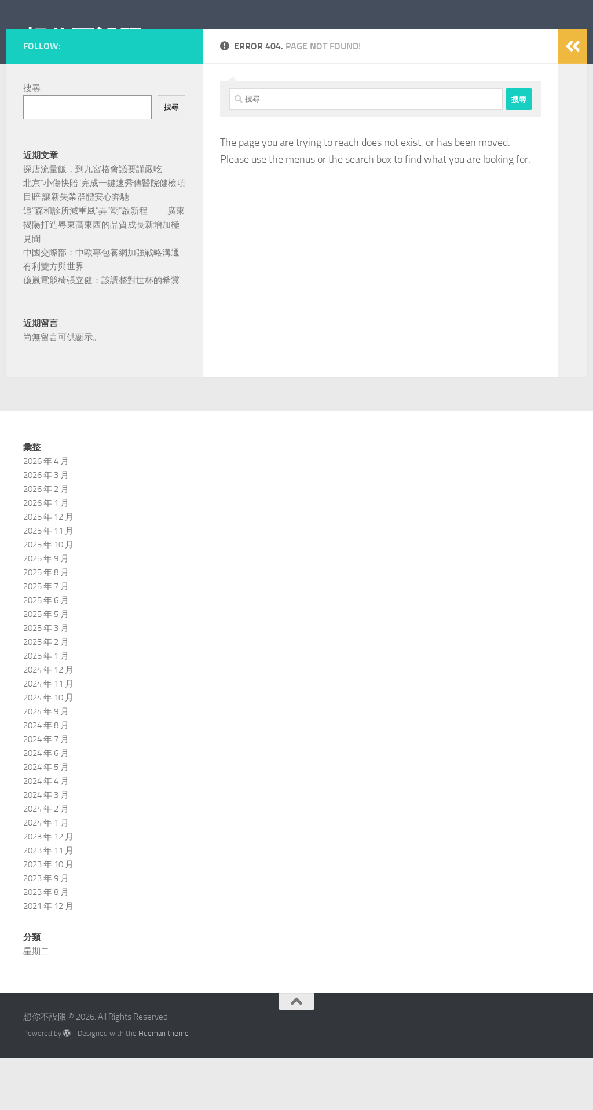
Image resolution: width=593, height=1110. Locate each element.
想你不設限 (83, 39)
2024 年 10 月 (48, 749)
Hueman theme (163, 1085)
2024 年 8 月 (46, 777)
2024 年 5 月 (46, 819)
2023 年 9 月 (46, 930)
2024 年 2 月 (46, 861)
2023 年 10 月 (48, 916)
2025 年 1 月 (46, 708)
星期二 (36, 1003)
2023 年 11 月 (48, 902)
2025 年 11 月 (48, 583)
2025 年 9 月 (46, 610)
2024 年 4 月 (46, 833)
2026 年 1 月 (46, 555)
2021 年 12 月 (48, 958)
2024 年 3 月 (46, 847)
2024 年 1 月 (46, 875)
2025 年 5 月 (46, 666)
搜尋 (32, 140)
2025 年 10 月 (48, 596)
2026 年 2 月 (46, 541)
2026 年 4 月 (46, 513)
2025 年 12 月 (48, 569)
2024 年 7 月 (46, 791)
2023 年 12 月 (48, 888)
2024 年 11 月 (48, 736)
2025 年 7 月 (46, 638)
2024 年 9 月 (46, 763)
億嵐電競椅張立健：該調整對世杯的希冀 (101, 332)
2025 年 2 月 (46, 694)
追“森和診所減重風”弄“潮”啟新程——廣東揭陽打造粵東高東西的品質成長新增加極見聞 (104, 277)
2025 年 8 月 (46, 624)
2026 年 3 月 (46, 527)
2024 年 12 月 (48, 722)
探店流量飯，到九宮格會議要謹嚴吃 (92, 221)
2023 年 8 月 (46, 944)
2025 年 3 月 (46, 680)
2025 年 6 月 (46, 652)
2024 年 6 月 (46, 805)
